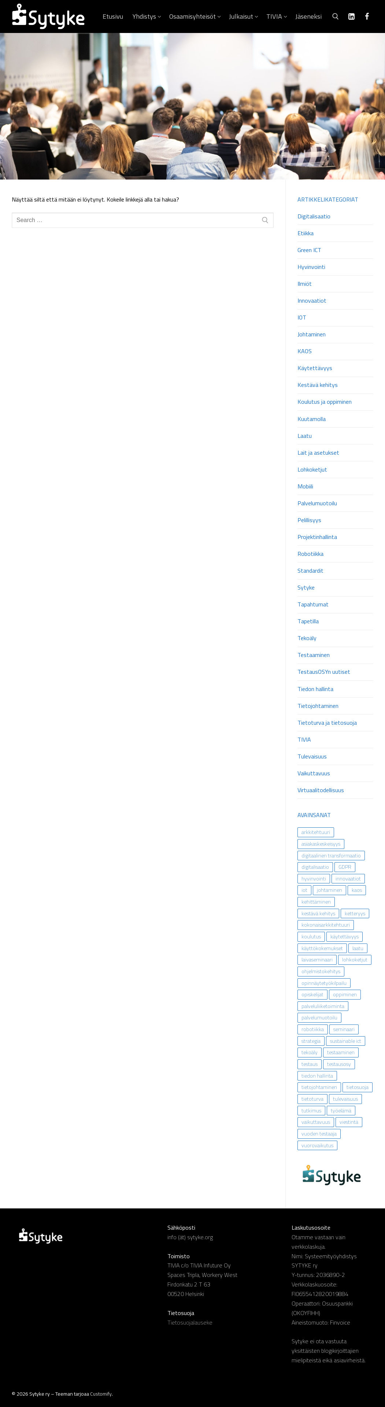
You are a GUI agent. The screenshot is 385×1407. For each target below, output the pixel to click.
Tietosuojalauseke (189, 1322)
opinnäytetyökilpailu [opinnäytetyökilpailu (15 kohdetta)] (324, 983)
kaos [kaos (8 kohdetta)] (357, 890)
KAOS (304, 352)
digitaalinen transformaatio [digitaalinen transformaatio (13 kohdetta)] (331, 855)
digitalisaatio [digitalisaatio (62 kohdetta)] (315, 867)
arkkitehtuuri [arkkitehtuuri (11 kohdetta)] (315, 832)
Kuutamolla (311, 419)
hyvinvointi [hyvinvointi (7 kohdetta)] (313, 878)
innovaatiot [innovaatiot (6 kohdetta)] (348, 878)
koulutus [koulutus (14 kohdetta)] (311, 936)
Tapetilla (308, 622)
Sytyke (306, 588)
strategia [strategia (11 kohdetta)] (311, 1041)
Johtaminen (311, 335)
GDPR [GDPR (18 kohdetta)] (344, 867)
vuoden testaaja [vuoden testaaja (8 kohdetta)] (319, 1133)
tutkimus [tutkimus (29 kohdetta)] (311, 1110)
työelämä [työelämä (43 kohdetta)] (341, 1110)
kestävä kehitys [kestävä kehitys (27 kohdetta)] (318, 913)
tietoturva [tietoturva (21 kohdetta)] (312, 1099)
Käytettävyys (314, 368)
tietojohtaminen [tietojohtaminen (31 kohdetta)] (319, 1087)
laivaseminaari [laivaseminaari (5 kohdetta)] (317, 959)
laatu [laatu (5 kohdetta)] (357, 948)
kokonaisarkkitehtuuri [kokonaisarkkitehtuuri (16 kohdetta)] (325, 925)
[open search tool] (335, 16)
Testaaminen (313, 655)
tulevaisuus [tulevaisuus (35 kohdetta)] (345, 1099)
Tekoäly (306, 638)
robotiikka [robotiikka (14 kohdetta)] (312, 1029)
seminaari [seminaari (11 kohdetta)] (344, 1029)
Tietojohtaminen (317, 706)
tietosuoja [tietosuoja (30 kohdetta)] (358, 1087)
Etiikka (305, 234)
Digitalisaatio (313, 217)
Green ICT (309, 250)
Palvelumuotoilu (317, 504)
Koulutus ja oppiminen (324, 402)
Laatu (304, 436)
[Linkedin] (351, 16)
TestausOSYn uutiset (323, 672)
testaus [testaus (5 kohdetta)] (309, 1064)
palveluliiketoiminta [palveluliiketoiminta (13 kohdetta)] (322, 1006)
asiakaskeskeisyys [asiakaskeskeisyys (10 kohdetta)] (320, 844)
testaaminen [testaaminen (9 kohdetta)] (341, 1052)
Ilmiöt (304, 284)
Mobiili (305, 487)
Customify (101, 1394)
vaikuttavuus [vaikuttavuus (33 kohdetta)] (315, 1122)
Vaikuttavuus (313, 774)
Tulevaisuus (312, 757)
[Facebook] (366, 16)
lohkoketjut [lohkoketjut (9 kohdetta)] (354, 959)
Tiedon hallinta (315, 689)
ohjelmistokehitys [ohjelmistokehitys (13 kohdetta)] (320, 971)
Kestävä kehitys (317, 385)
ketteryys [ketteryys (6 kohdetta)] (355, 913)
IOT (301, 318)
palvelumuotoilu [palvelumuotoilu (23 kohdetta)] (319, 1017)
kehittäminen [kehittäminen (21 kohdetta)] (316, 901)
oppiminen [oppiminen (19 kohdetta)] (345, 994)
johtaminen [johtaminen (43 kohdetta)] (329, 890)
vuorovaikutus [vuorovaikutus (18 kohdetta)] (317, 1145)
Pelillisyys (309, 520)
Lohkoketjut (312, 470)
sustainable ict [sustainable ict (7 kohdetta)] (345, 1041)
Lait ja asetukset (318, 453)
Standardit (310, 571)
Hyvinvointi (311, 267)
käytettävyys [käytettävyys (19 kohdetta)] (344, 936)
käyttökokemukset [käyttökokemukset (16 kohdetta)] (322, 948)
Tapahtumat (313, 605)
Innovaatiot (311, 301)
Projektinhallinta (317, 537)
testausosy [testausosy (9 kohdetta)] (339, 1064)
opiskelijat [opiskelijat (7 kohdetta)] (312, 994)
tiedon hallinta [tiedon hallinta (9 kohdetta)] (317, 1076)
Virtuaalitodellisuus (320, 790)
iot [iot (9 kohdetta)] (304, 890)
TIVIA (304, 740)
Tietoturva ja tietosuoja (327, 723)
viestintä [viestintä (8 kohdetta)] (349, 1122)
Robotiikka (310, 554)
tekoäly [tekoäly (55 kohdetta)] (309, 1052)
